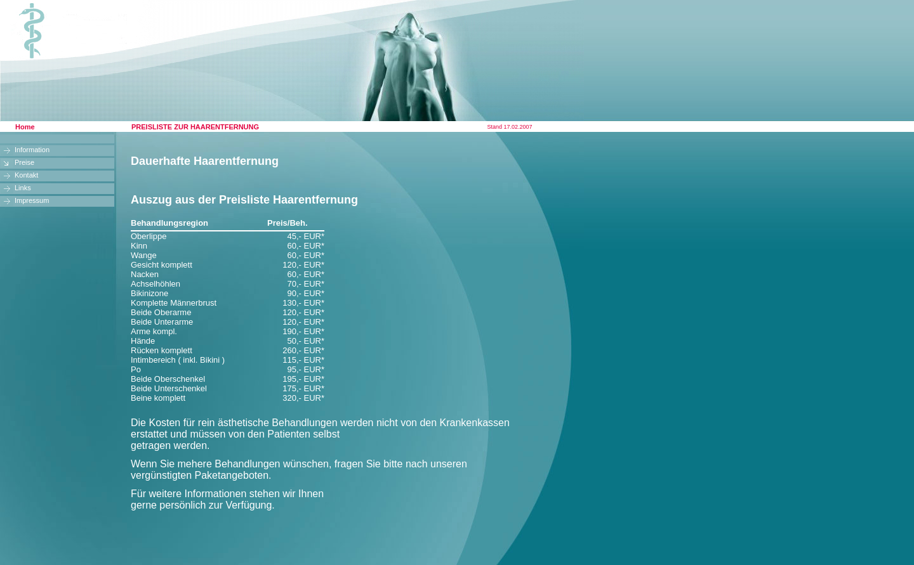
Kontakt (26, 175)
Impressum (32, 200)
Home (25, 127)
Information (32, 149)
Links (23, 188)
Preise (24, 162)
